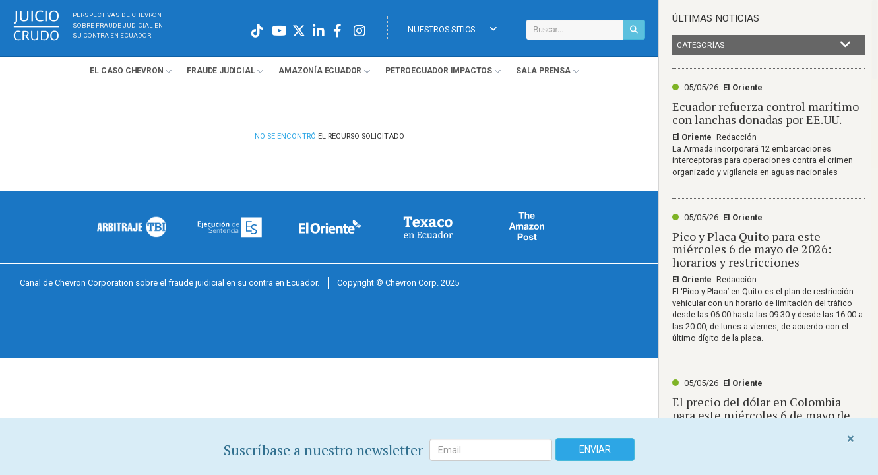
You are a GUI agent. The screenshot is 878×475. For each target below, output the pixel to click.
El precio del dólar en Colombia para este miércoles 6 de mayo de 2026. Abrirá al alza (761, 415)
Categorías (764, 45)
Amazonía (319, 70)
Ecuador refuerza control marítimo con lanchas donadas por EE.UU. (765, 112)
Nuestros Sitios (452, 29)
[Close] (850, 439)
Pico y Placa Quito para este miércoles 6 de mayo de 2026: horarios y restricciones (751, 249)
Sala (543, 70)
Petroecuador (438, 70)
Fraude (221, 70)
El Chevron (126, 70)
